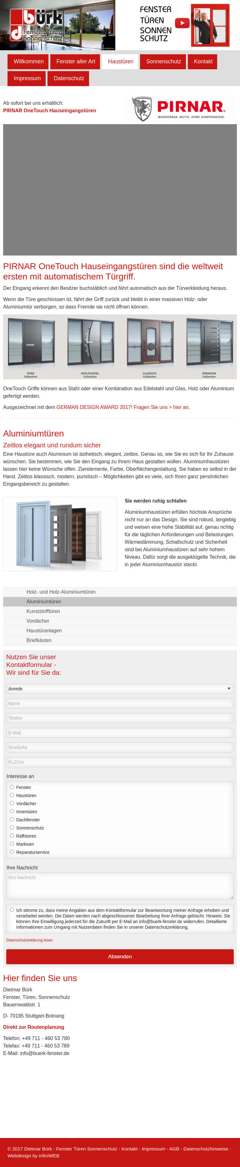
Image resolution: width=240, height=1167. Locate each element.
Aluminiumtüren (44, 601)
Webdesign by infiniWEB (33, 1155)
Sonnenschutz (163, 61)
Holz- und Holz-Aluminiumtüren (61, 592)
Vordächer (38, 621)
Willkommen (29, 61)
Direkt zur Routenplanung (33, 1027)
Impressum (27, 78)
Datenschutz (69, 78)
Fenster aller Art (76, 61)
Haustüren (120, 61)
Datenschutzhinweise (205, 1148)
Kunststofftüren (43, 611)
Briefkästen (39, 640)
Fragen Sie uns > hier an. (162, 407)
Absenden (120, 957)
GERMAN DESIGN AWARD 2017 (94, 407)
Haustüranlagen (44, 630)
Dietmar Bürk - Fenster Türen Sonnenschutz (70, 1148)
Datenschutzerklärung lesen (29, 940)
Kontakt (203, 61)
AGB (174, 1148)
